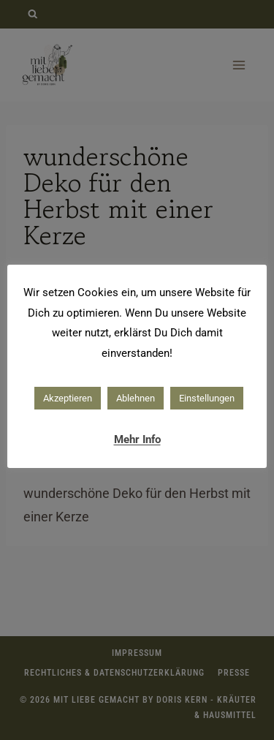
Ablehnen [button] (135, 398)
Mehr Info (137, 439)
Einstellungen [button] (207, 398)
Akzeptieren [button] (67, 398)
